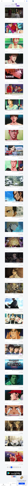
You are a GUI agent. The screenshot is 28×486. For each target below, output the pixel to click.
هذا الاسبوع (12, 5)
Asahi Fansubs (20, 448)
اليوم (15, 5)
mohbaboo (21, 188)
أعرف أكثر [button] (19, 481)
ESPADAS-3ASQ (20, 81)
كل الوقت (18, 5)
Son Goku (21, 35)
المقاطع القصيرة (3, 485)
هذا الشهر (9, 5)
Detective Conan (20, 356)
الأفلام (10, 485)
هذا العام (6, 5)
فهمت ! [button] (22, 483)
